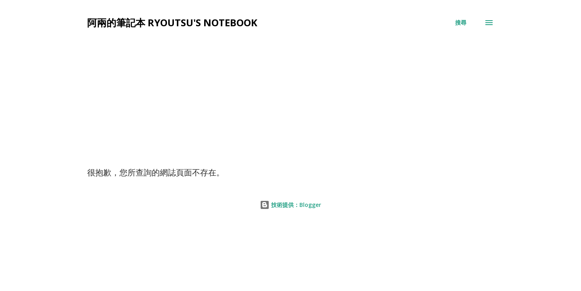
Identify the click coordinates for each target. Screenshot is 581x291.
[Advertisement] (290, 106)
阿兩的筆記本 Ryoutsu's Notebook (172, 22)
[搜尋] (460, 22)
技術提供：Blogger (290, 205)
